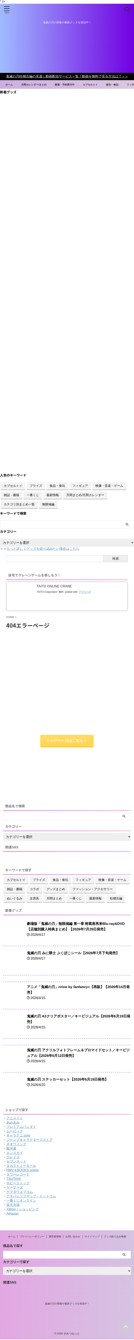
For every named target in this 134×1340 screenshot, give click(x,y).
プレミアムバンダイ (21, 1127)
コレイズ (13, 1157)
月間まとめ (54, 899)
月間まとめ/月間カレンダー (85, 495)
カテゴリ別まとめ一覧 (19, 504)
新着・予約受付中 (74, 84)
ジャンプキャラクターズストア (29, 1140)
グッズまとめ (55, 889)
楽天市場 (13, 1205)
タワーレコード (18, 1175)
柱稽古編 (116, 899)
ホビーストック (18, 1184)
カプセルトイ (103, 84)
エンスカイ (14, 1153)
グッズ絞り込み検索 (115, 1237)
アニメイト (14, 1118)
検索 (115, 558)
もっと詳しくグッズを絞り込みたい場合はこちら (43, 548)
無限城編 (48, 504)
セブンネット (16, 1162)
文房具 (34, 899)
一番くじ (33, 495)
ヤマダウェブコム (19, 1192)
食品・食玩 (57, 485)
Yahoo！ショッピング (22, 1210)
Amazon (12, 1214)
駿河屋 (11, 1149)
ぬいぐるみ (14, 899)
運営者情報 (55, 1237)
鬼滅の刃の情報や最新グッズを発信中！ (67, 1304)
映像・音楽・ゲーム (109, 485)
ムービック (14, 1131)
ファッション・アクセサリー (92, 889)
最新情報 (52, 495)
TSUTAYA (13, 1179)
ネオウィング (16, 1144)
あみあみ (13, 1123)
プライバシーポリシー (32, 1237)
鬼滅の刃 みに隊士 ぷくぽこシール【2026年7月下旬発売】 (76, 954)
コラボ (34, 889)
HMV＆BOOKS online (22, 1170)
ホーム (12, 84)
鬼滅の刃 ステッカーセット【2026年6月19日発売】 (70, 1080)
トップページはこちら (66, 741)
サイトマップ (92, 1237)
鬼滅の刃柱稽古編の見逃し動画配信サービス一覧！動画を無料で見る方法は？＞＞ (67, 76)
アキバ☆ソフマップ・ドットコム (31, 1197)
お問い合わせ (72, 1237)
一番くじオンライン (21, 1201)
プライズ (36, 485)
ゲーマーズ (14, 1188)
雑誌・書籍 (11, 495)
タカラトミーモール (21, 1166)
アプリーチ (85, 591)
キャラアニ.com (18, 1136)
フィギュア (80, 485)
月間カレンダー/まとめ (40, 84)
